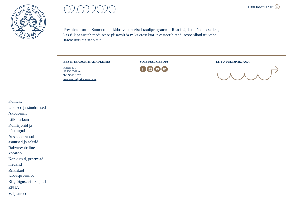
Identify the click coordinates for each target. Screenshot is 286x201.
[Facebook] (143, 71)
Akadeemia (17, 113)
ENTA (13, 187)
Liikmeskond (19, 119)
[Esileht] (28, 22)
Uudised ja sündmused (27, 107)
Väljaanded (17, 193)
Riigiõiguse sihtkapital (27, 181)
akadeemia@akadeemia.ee (79, 79)
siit (98, 40)
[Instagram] (150, 71)
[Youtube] (157, 71)
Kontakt (15, 101)
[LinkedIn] (164, 71)
